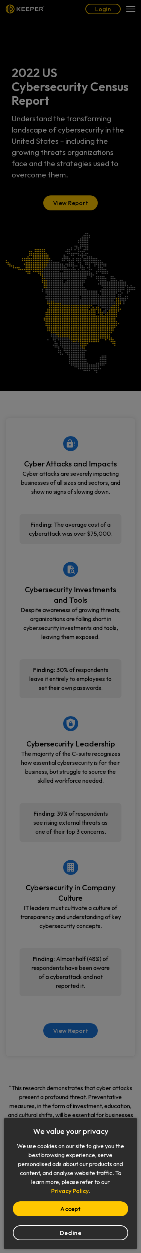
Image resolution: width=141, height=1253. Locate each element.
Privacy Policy (70, 1191)
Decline (70, 1233)
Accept (70, 1209)
